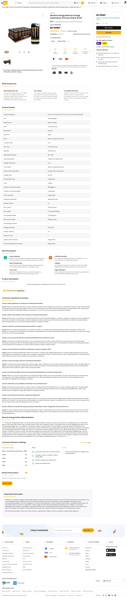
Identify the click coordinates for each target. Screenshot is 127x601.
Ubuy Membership (7, 572)
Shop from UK (16, 591)
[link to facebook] (24, 52)
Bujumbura (88, 548)
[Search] (82, 3)
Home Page (5, 7)
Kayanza (87, 567)
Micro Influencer (7, 570)
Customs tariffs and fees (9, 564)
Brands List (26, 550)
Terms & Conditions (50, 595)
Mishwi (87, 556)
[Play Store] (111, 555)
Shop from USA (6, 591)
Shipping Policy (6, 567)
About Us (4, 548)
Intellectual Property (8, 556)
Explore (18, 3)
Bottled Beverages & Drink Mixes (38, 7)
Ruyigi (87, 561)
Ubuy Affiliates (27, 570)
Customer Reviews (28, 553)
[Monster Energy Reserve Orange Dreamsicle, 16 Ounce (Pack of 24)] (24, 34)
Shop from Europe (88, 591)
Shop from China (64, 591)
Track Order (5, 561)
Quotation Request (7, 553)
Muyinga (87, 559)
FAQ (24, 559)
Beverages (26, 7)
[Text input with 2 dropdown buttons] (50, 3)
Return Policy (26, 556)
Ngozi (87, 553)
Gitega (87, 550)
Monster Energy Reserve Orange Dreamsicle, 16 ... (69, 7)
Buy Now (54, 68)
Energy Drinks (51, 7)
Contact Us (5, 550)
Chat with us (20, 290)
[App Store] (111, 551)
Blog (24, 567)
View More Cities (90, 570)
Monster (52, 13)
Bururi (87, 564)
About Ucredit (27, 561)
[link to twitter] (28, 52)
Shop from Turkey (76, 591)
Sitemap (4, 559)
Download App (27, 548)
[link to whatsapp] (19, 52)
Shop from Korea (52, 591)
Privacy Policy (62, 595)
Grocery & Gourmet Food (16, 7)
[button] (92, 3)
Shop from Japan (27, 591)
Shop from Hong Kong (40, 591)
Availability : (53, 34)
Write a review (7, 483)
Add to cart (109, 28)
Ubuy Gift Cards (27, 564)
